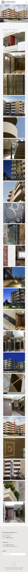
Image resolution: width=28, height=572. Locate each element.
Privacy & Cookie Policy (17, 569)
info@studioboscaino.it (11, 546)
